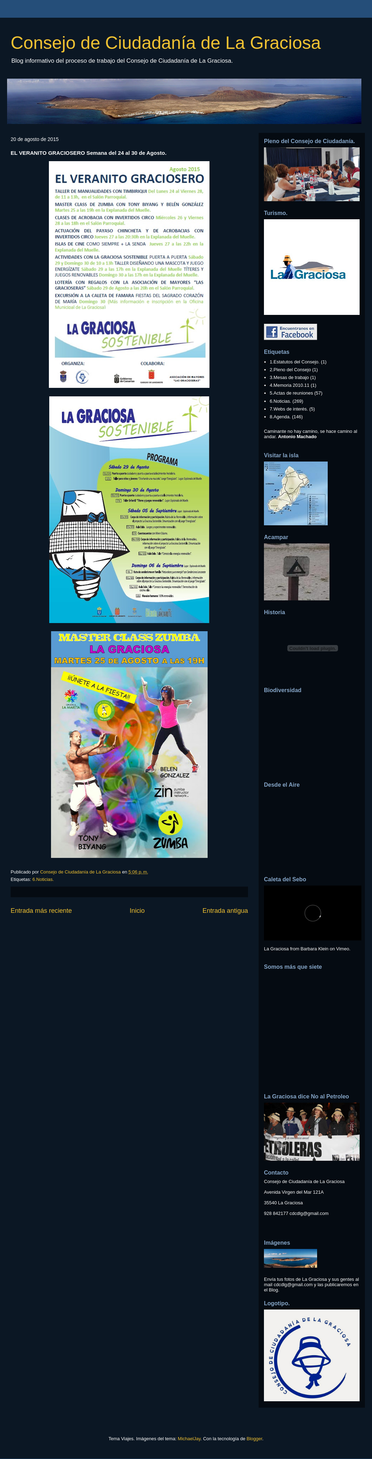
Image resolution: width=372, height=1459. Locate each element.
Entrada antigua (225, 910)
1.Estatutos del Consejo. (295, 361)
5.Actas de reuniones (291, 393)
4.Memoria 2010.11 (289, 385)
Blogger (254, 1438)
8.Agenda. (280, 416)
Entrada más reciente (41, 910)
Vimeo (342, 948)
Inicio (137, 910)
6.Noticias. (43, 879)
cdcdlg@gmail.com (308, 1213)
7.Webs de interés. (289, 409)
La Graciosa (276, 948)
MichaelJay (189, 1438)
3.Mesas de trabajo (289, 377)
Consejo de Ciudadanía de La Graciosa (166, 43)
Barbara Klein (314, 948)
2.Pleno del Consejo (290, 369)
